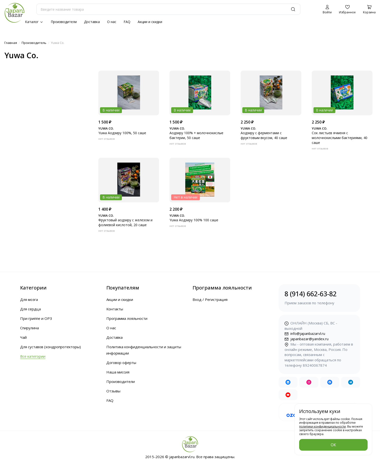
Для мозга (29, 299)
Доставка (92, 21)
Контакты (114, 308)
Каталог (34, 21)
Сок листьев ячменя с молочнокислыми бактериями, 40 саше (339, 138)
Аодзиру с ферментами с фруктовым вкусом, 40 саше (264, 135)
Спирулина (29, 327)
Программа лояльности (126, 318)
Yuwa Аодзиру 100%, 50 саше (122, 133)
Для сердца (30, 308)
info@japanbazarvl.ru (305, 333)
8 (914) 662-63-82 (319, 297)
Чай (23, 337)
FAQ (127, 21)
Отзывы (113, 391)
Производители (64, 21)
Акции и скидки (150, 21)
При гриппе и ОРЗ (36, 318)
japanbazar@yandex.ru (307, 338)
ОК (333, 444)
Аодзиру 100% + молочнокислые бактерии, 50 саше (196, 135)
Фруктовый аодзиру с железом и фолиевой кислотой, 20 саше (125, 222)
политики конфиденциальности (322, 426)
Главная (10, 43)
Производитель (34, 43)
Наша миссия (117, 372)
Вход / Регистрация (210, 299)
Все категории (32, 356)
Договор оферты (121, 362)
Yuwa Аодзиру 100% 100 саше (193, 220)
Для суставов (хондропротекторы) (50, 346)
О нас (111, 21)
